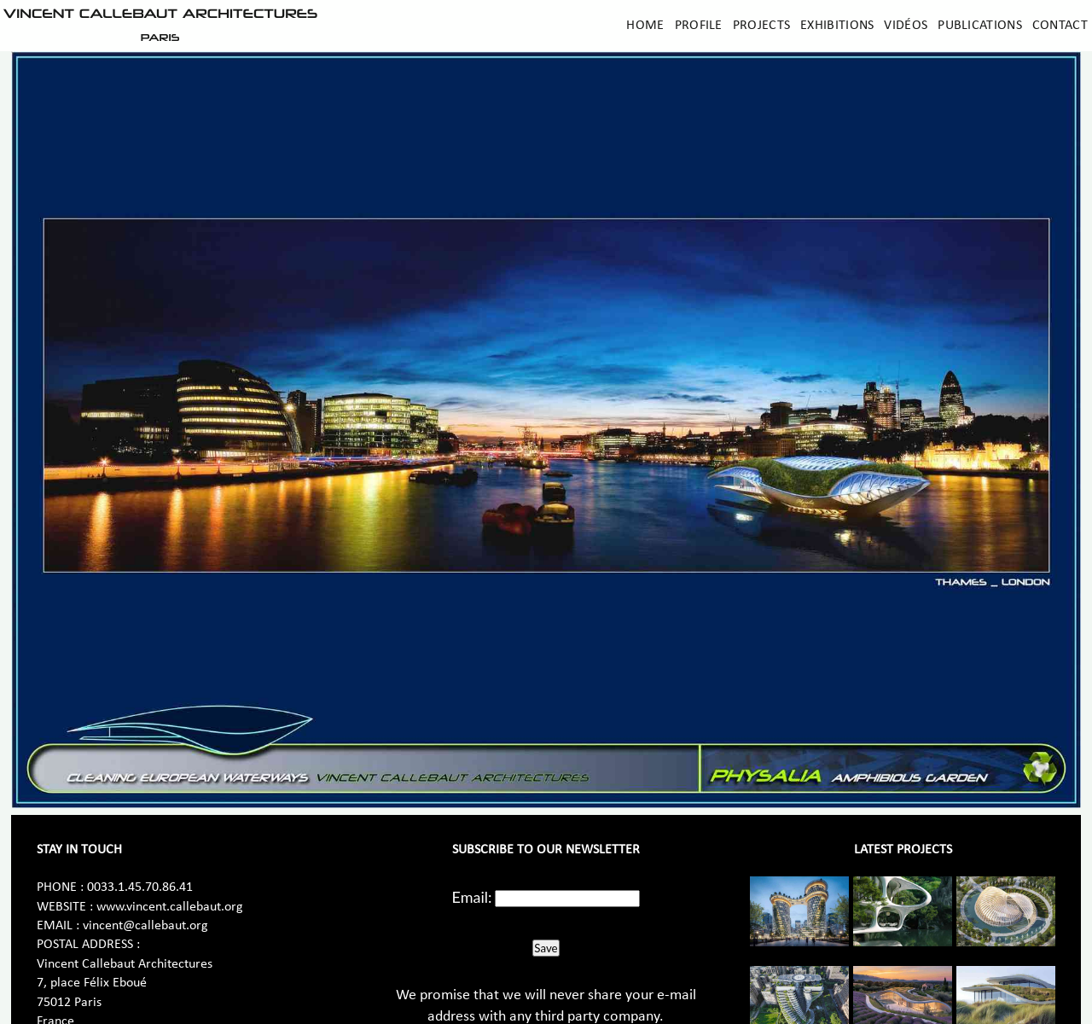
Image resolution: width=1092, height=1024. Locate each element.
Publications (980, 25)
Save (545, 948)
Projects (761, 25)
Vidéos (905, 25)
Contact (1060, 25)
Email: (472, 896)
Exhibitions (837, 25)
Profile (699, 25)
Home (645, 25)
